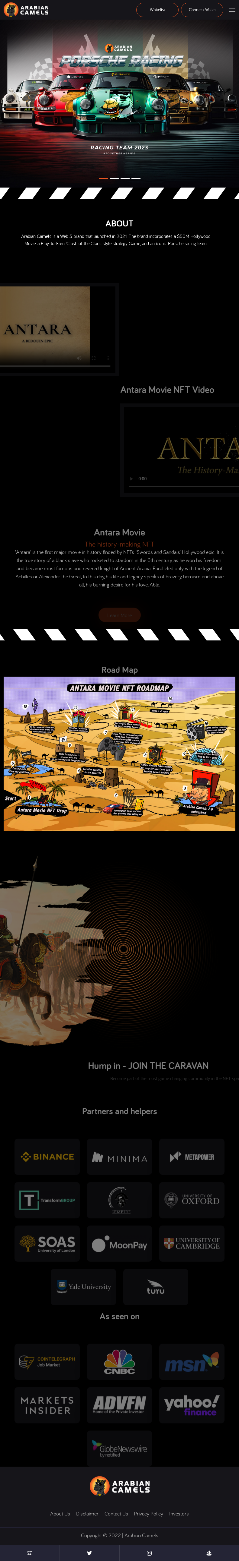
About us (60, 1513)
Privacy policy (148, 1513)
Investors (179, 1513)
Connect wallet (202, 9)
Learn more (119, 617)
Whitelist (157, 9)
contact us (116, 1513)
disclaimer (87, 1513)
